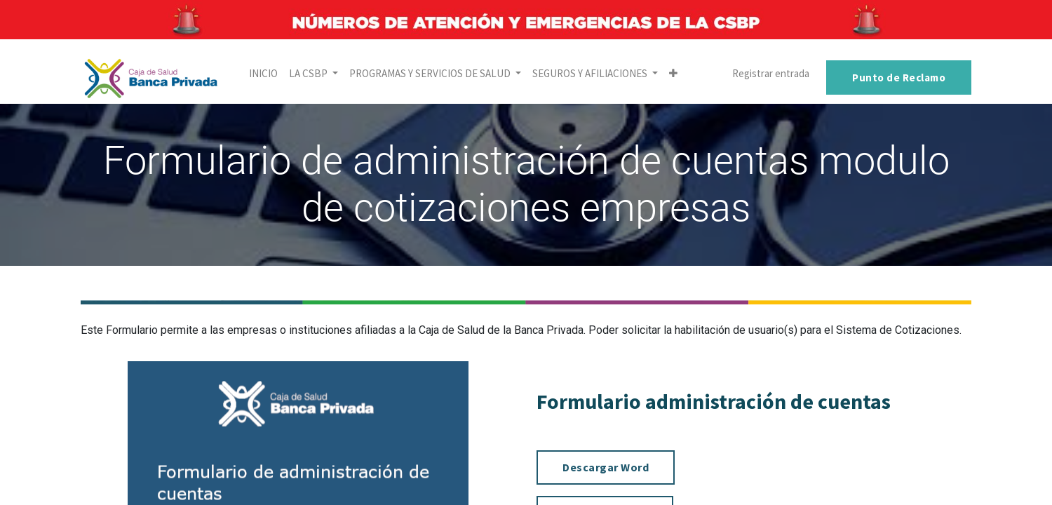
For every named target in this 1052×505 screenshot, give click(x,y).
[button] (673, 74)
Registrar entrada (770, 73)
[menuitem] (263, 74)
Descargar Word (605, 467)
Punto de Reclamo (898, 77)
